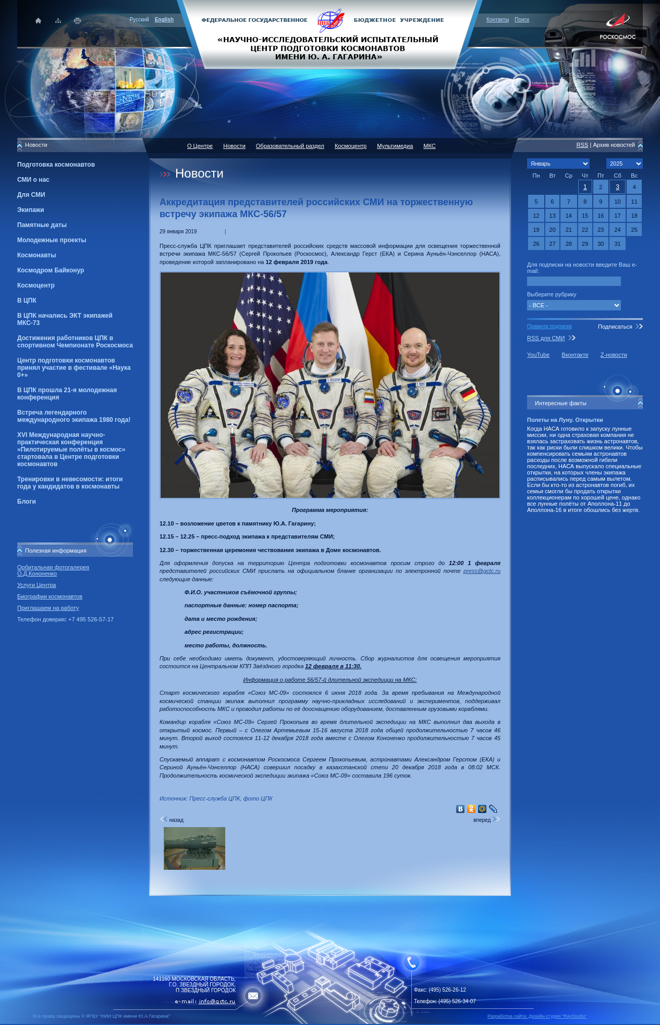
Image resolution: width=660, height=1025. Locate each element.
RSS (583, 145)
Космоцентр (36, 285)
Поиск (522, 19)
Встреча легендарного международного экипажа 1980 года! (73, 416)
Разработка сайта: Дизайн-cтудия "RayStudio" (537, 1016)
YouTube (538, 355)
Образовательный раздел (290, 146)
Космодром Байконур (50, 270)
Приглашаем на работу (48, 608)
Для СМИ (31, 194)
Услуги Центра (36, 585)
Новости (234, 146)
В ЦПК (26, 300)
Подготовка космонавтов (56, 164)
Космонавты (36, 255)
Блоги (26, 501)
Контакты (497, 19)
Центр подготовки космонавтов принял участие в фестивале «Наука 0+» (74, 368)
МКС (429, 146)
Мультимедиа (395, 146)
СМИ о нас (33, 179)
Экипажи (30, 210)
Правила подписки (549, 326)
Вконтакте (574, 355)
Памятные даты (42, 225)
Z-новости (614, 355)
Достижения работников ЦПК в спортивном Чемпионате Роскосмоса (75, 341)
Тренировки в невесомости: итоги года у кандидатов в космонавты (70, 483)
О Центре (200, 146)
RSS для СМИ (546, 338)
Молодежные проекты (52, 240)
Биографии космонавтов (49, 596)
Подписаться (615, 326)
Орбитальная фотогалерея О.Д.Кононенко (53, 570)
